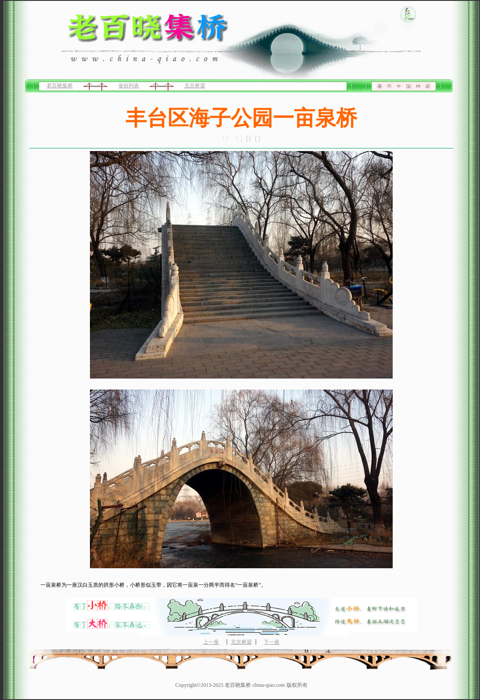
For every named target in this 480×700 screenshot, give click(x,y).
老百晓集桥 (60, 86)
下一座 (271, 642)
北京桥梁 (194, 86)
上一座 (211, 642)
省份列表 (128, 86)
